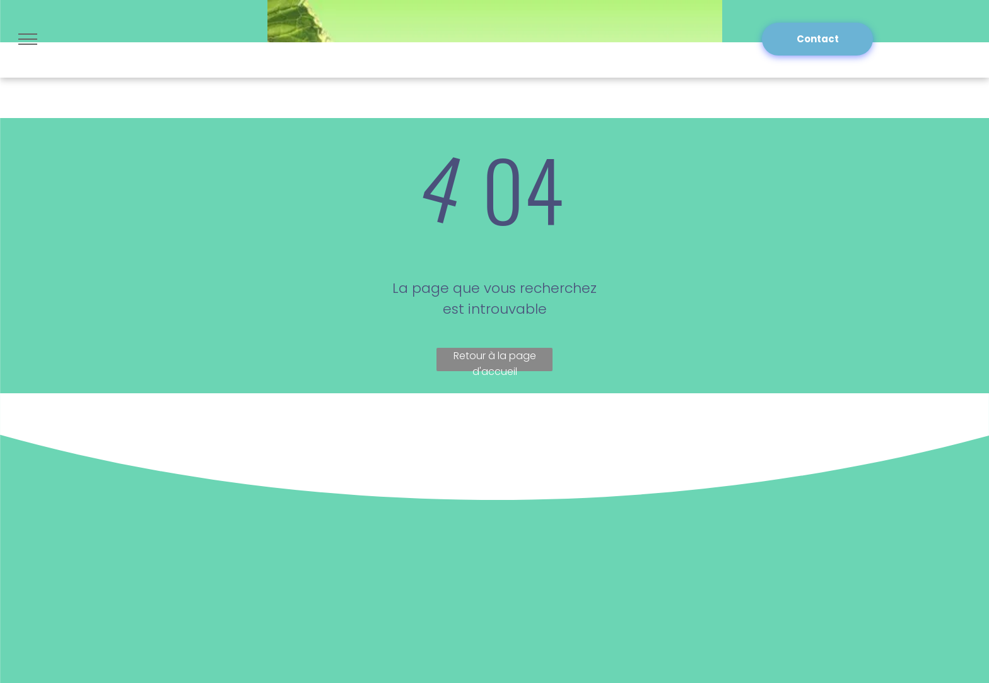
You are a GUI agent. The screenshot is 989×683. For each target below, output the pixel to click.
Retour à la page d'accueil (495, 359)
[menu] (27, 39)
